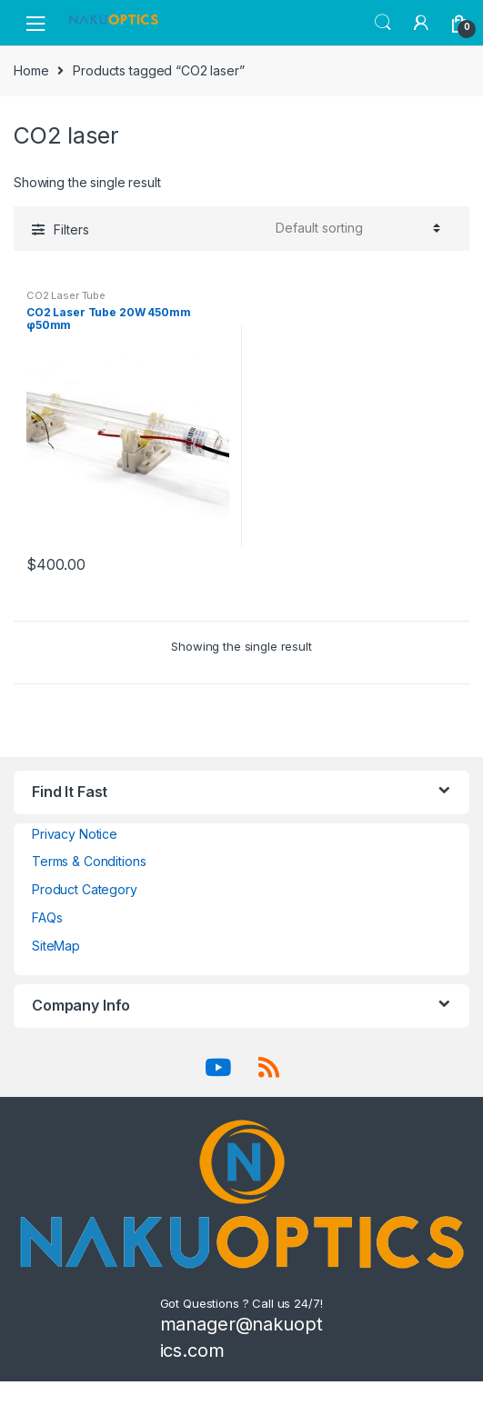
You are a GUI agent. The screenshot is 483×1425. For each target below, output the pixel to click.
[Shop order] (355, 228)
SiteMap (56, 945)
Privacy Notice (74, 834)
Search (383, 23)
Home (31, 70)
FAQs (47, 917)
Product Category (84, 889)
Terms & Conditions (89, 861)
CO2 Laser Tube (66, 295)
